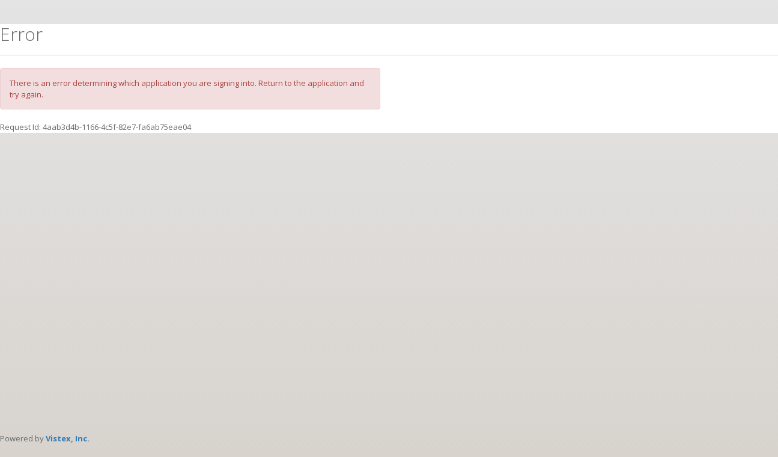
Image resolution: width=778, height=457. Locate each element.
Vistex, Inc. (68, 438)
